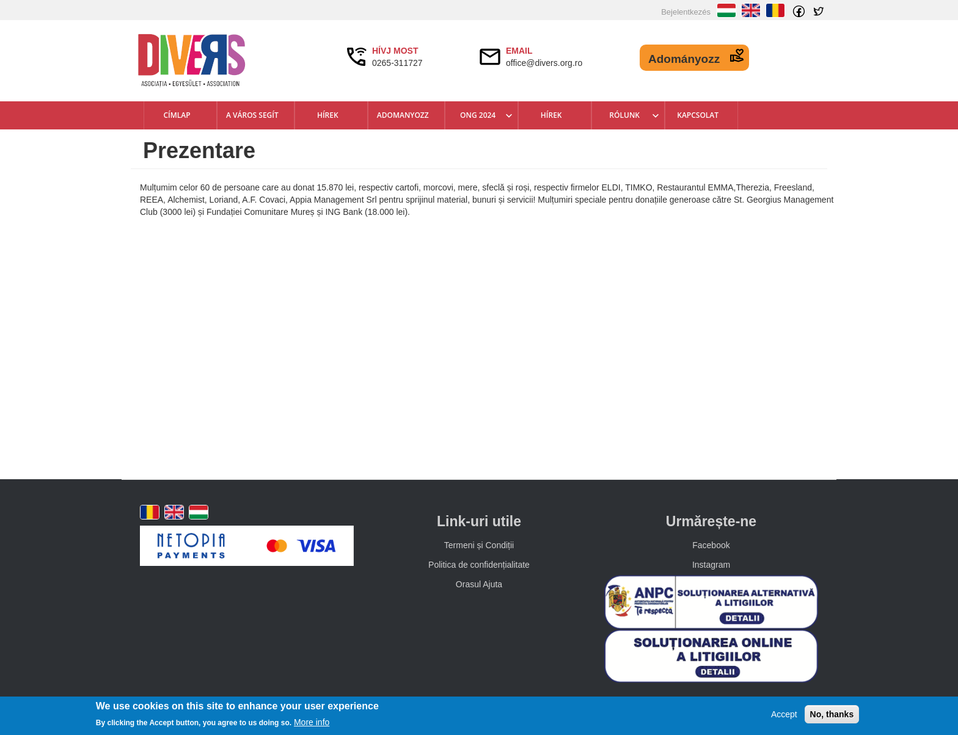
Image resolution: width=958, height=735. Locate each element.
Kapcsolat (697, 115)
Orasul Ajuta (479, 584)
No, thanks (832, 714)
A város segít (252, 115)
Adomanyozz (403, 115)
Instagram (711, 565)
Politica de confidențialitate (479, 565)
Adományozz (684, 58)
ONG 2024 (477, 115)
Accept (784, 714)
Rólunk (624, 115)
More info (311, 722)
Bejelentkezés (686, 11)
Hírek (327, 115)
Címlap (176, 115)
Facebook (710, 545)
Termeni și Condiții (479, 545)
